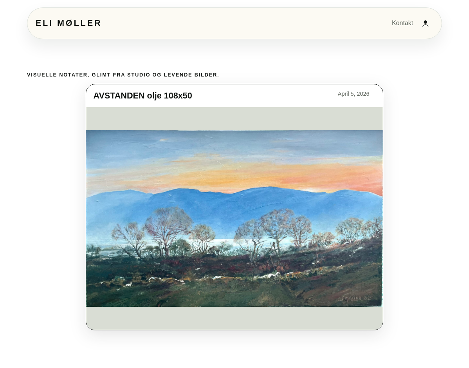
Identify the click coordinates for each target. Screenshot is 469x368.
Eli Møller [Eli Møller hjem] (69, 23)
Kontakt (402, 23)
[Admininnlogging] (425, 23)
